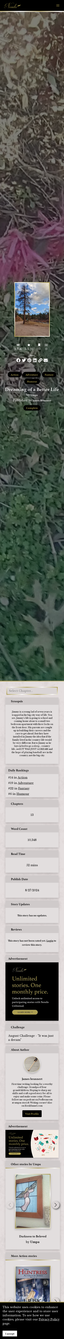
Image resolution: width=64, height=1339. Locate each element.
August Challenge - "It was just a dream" (31, 1038)
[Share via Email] (46, 360)
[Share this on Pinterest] (29, 360)
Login (49, 940)
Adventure (31, 375)
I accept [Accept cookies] (9, 1333)
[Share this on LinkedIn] (35, 360)
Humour (32, 381)
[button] (55, 1205)
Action (14, 375)
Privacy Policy (49, 1319)
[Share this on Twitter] (24, 360)
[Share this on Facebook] (18, 360)
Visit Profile (32, 1114)
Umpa (34, 395)
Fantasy (49, 375)
